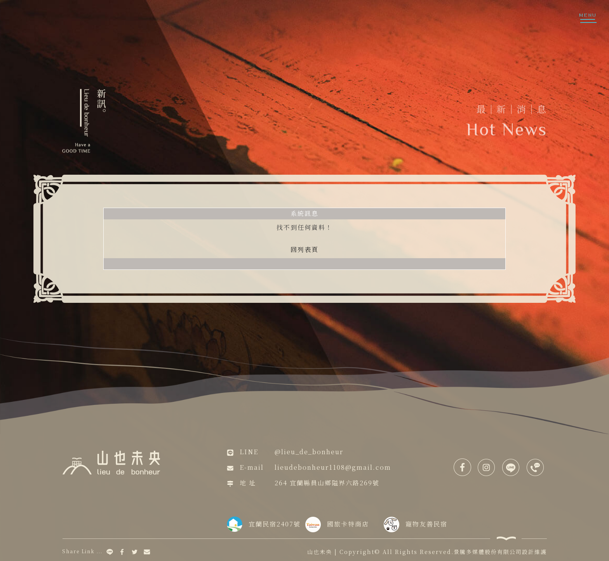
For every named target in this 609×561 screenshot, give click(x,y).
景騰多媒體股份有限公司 (488, 552)
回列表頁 (304, 249)
